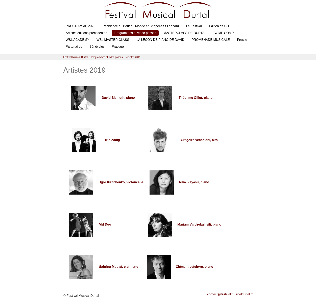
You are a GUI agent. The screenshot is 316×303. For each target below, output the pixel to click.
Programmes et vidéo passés (135, 33)
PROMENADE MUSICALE (211, 39)
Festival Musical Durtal (75, 57)
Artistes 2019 (133, 57)
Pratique (118, 46)
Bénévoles (97, 46)
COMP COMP (223, 33)
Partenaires (74, 46)
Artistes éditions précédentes (86, 33)
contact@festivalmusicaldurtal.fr (230, 294)
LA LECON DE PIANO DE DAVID (160, 39)
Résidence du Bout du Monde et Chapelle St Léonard (141, 26)
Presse (242, 39)
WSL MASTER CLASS (113, 39)
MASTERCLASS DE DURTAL (184, 33)
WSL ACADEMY (77, 39)
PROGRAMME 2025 (80, 26)
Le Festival (194, 26)
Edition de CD (219, 26)
